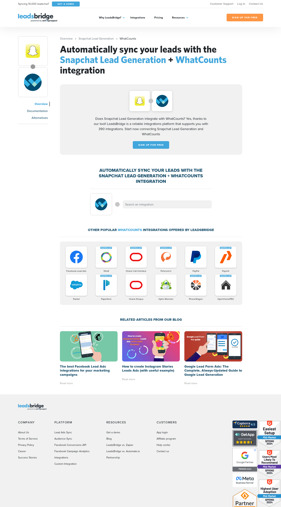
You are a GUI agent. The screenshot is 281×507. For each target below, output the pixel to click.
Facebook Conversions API (70, 445)
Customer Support (221, 3)
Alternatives (40, 118)
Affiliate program (166, 439)
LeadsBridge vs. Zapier (119, 445)
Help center (163, 445)
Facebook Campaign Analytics (72, 451)
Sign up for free (151, 145)
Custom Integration (65, 464)
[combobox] (167, 204)
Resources (178, 17)
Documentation (37, 111)
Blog (109, 439)
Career (22, 451)
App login (162, 432)
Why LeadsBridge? (110, 17)
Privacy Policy (26, 445)
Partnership (113, 457)
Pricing (158, 17)
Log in (241, 3)
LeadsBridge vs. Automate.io (123, 451)
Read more (66, 383)
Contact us (163, 451)
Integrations (137, 17)
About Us (23, 432)
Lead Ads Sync (63, 432)
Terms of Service (28, 439)
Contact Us (256, 3)
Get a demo (113, 432)
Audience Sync (63, 439)
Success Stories (27, 457)
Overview (41, 104)
